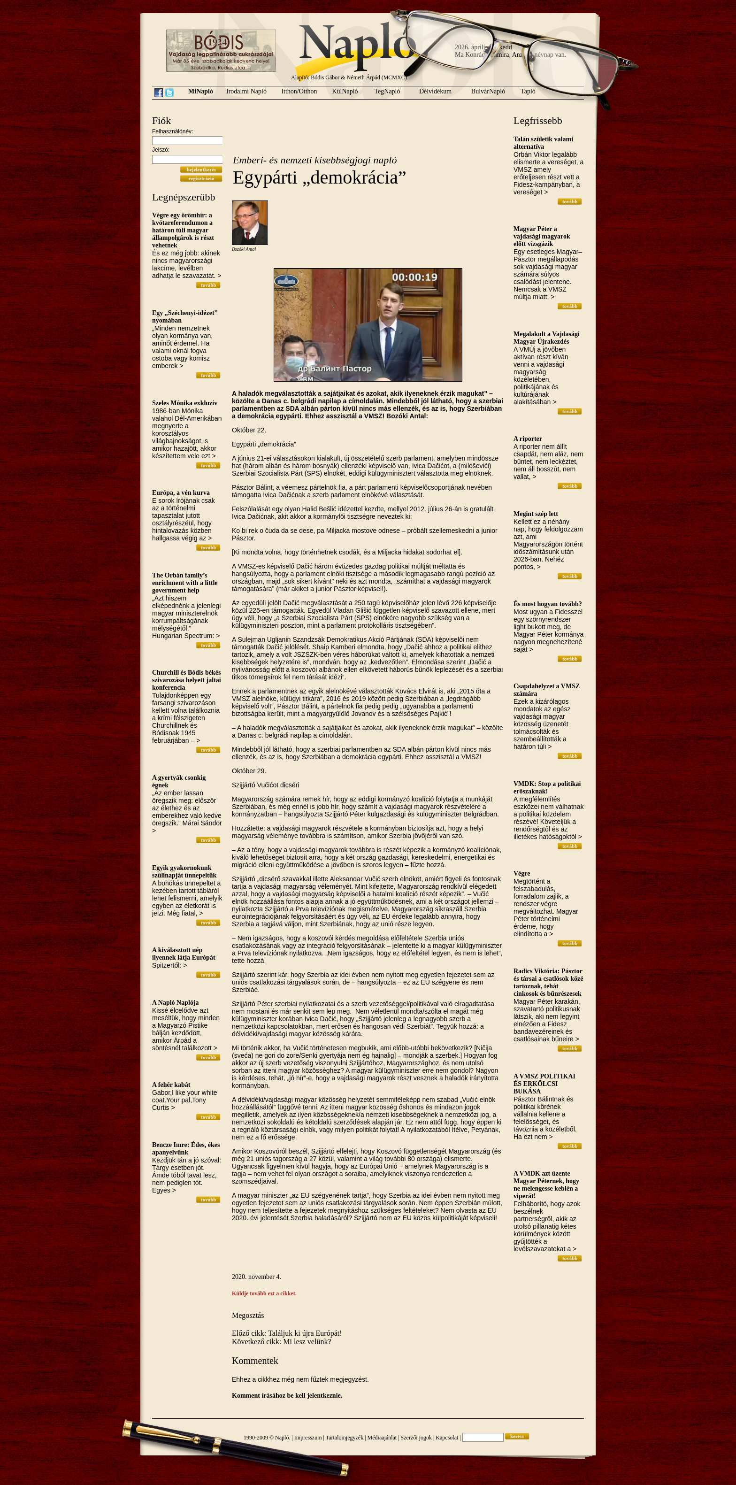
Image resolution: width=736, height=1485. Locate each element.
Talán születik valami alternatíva (543, 143)
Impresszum (308, 1437)
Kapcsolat (447, 1437)
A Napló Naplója (175, 1002)
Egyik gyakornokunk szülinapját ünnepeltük (184, 871)
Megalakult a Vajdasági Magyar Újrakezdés (547, 338)
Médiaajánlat (382, 1437)
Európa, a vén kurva (181, 492)
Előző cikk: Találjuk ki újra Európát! (287, 1333)
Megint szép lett (536, 513)
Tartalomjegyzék (344, 1437)
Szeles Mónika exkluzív (184, 403)
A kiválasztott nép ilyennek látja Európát (183, 953)
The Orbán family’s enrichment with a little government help (185, 583)
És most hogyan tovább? (548, 604)
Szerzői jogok (416, 1437)
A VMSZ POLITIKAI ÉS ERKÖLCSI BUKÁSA (544, 1084)
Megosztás (248, 1315)
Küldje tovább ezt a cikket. (264, 1293)
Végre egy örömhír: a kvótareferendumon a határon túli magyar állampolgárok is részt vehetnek (183, 230)
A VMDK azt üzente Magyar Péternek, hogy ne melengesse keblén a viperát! (546, 1185)
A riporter (528, 438)
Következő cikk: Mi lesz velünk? (281, 1342)
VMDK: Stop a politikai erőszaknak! (547, 787)
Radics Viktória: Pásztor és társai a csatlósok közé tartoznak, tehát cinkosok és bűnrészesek (548, 982)
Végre (522, 873)
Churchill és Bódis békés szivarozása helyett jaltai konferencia (186, 680)
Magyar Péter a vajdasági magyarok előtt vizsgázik (542, 236)
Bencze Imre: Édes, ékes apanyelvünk (186, 1148)
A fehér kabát (171, 1084)
